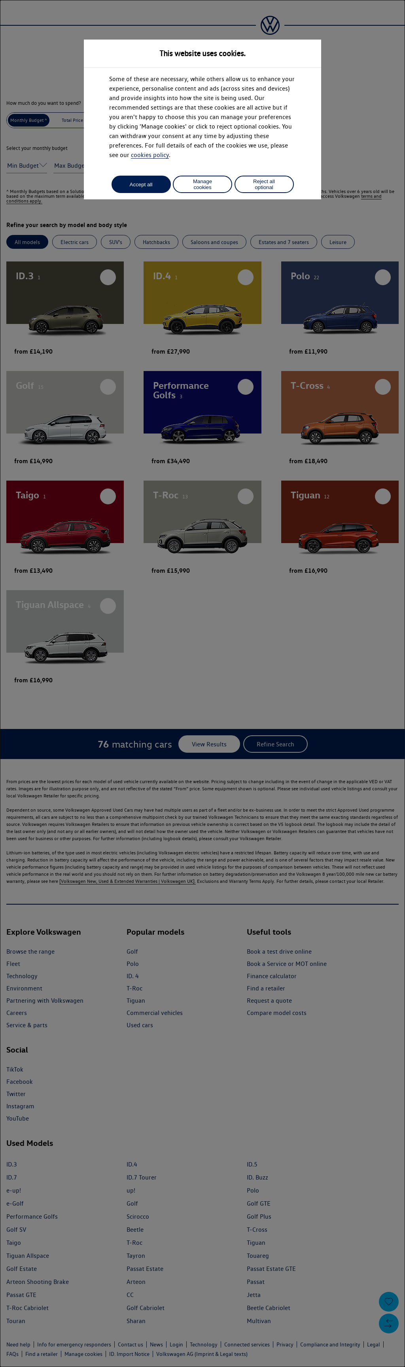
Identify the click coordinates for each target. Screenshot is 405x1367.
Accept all (141, 184)
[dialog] (202, 683)
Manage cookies (202, 184)
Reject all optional (264, 184)
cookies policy (150, 155)
